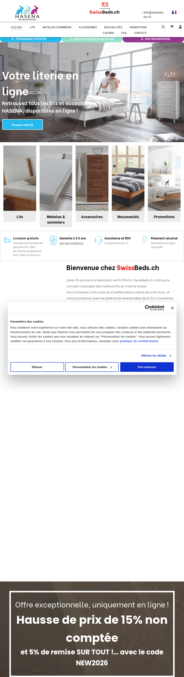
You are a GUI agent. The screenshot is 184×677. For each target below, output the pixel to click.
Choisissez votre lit (31, 38)
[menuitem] (16, 27)
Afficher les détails (153, 355)
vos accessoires (157, 38)
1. (12, 38)
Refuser (37, 367)
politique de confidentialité (139, 341)
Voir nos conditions (71, 243)
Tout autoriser (146, 367)
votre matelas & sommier (94, 38)
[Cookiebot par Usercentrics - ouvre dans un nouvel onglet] (147, 308)
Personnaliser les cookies (92, 367)
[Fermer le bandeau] (172, 308)
